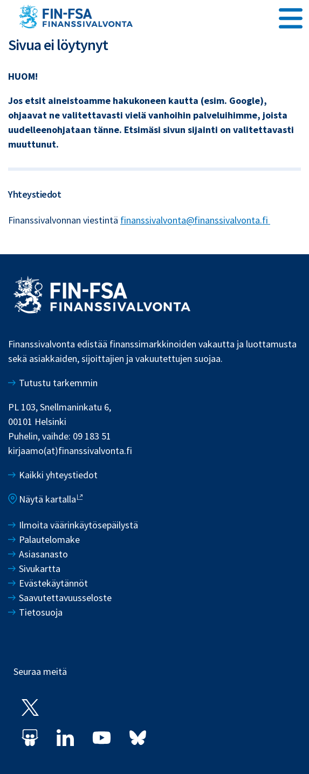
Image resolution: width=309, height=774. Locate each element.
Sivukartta (39, 568)
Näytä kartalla (47, 499)
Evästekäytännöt (53, 583)
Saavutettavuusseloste (65, 597)
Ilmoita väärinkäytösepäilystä (78, 525)
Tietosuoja (41, 612)
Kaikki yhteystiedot (58, 475)
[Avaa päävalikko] (291, 17)
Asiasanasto (43, 554)
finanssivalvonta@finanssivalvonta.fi (195, 220)
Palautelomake (49, 539)
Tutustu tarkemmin (58, 382)
